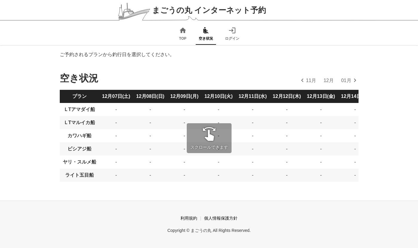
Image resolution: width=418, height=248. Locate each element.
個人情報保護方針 (221, 218)
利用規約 (188, 218)
